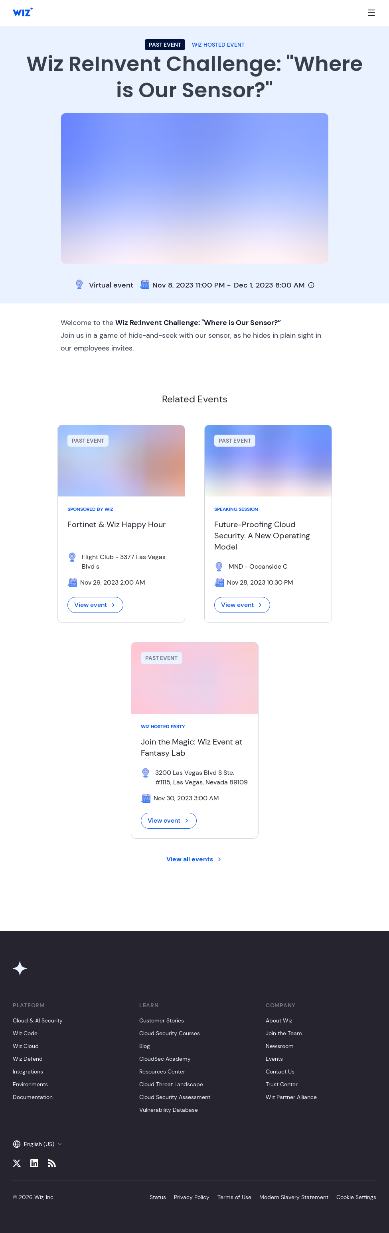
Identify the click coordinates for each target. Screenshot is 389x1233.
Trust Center (282, 1084)
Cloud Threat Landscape (171, 1084)
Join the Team (284, 1033)
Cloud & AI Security (38, 1020)
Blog (144, 1046)
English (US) (37, 1144)
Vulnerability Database (168, 1109)
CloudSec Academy (165, 1058)
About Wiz (279, 1020)
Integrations (28, 1071)
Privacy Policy (191, 1197)
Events (274, 1058)
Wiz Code (25, 1033)
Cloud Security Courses (169, 1033)
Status (158, 1197)
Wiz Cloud (26, 1046)
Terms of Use (234, 1197)
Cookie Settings (356, 1197)
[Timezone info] (311, 285)
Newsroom (280, 1046)
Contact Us (280, 1071)
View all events (194, 859)
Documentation (33, 1097)
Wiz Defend (28, 1058)
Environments (30, 1084)
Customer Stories (161, 1020)
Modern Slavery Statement (293, 1197)
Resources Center (162, 1071)
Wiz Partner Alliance (291, 1097)
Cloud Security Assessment (174, 1097)
